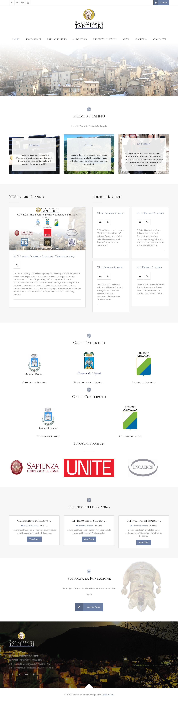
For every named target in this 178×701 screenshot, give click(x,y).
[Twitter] (17, 2)
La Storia (143, 144)
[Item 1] (89, 89)
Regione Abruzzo (143, 382)
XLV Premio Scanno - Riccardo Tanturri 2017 (44, 256)
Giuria (89, 145)
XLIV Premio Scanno (110, 213)
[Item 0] (84, 89)
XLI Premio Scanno (149, 267)
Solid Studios (107, 694)
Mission (34, 145)
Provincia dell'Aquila (89, 382)
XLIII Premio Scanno (150, 213)
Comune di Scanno (34, 382)
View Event (34, 539)
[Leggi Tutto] (17, 265)
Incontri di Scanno (30, 526)
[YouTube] (28, 2)
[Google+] (22, 2)
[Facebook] (12, 2)
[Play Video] (100, 222)
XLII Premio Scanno (110, 267)
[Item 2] (93, 89)
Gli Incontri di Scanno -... (34, 520)
